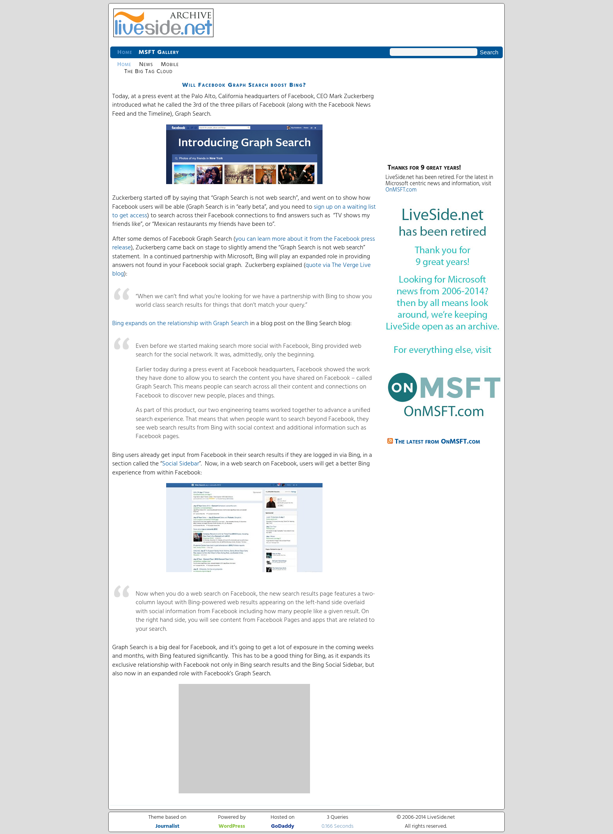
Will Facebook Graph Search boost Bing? (244, 85)
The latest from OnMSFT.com (437, 441)
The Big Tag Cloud (148, 71)
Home (124, 52)
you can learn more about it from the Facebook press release (243, 243)
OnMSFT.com (401, 190)
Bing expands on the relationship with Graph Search (180, 324)
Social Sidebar (180, 464)
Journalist (167, 826)
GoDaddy (282, 826)
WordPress (232, 826)
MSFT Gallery (158, 52)
